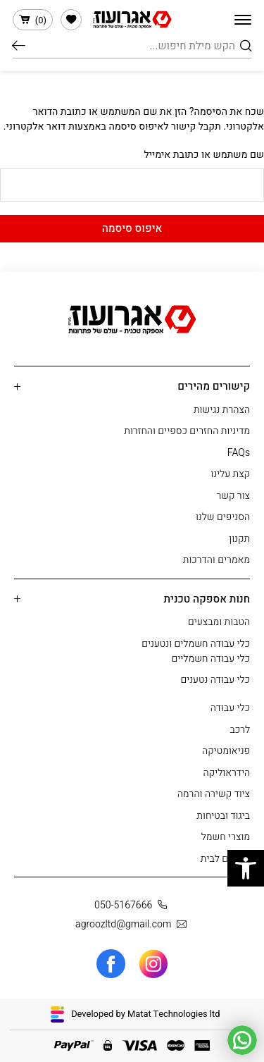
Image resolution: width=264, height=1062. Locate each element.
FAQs (238, 452)
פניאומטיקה (226, 750)
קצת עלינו (230, 474)
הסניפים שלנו (223, 517)
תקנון (239, 538)
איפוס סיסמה (132, 228)
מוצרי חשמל (225, 836)
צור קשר (233, 495)
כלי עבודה (230, 707)
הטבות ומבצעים (219, 622)
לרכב (240, 729)
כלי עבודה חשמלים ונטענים (196, 643)
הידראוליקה (227, 772)
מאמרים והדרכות (216, 559)
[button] (245, 868)
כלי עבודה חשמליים (210, 658)
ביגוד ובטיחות (223, 815)
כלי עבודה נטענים (215, 679)
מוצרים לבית (225, 858)
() (32, 20)
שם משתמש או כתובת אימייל (204, 154)
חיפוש (18, 46)
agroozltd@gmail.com (133, 924)
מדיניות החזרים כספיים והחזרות (187, 431)
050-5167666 (133, 905)
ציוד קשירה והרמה (213, 793)
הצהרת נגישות (222, 409)
